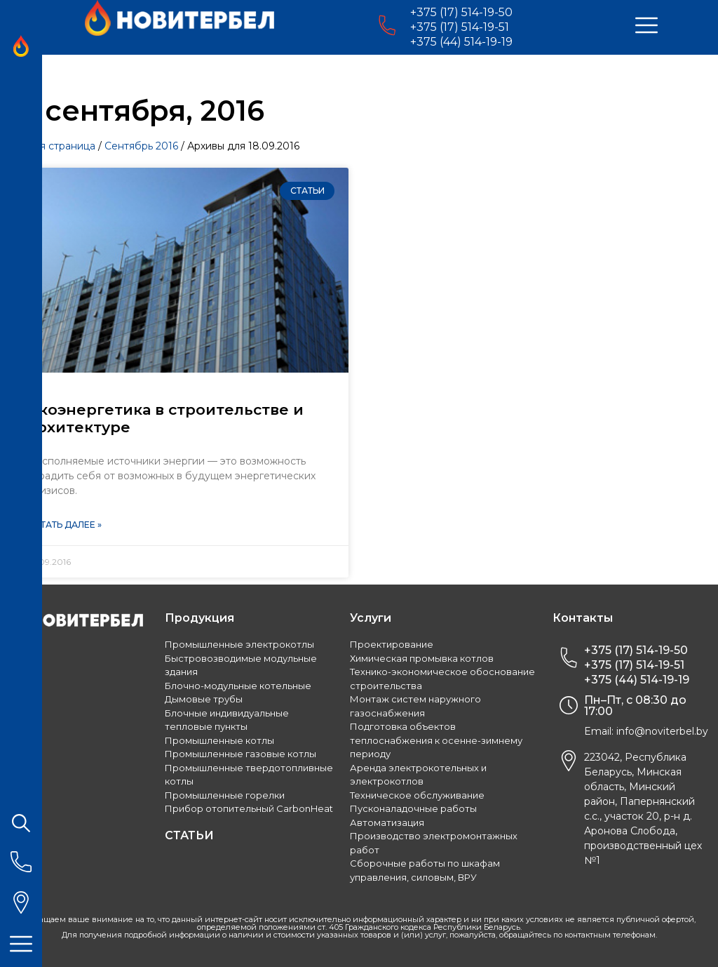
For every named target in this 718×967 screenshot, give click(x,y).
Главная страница (51, 146)
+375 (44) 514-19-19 (461, 41)
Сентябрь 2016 (141, 146)
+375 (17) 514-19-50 (461, 12)
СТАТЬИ (189, 835)
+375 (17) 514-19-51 (459, 27)
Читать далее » (65, 524)
